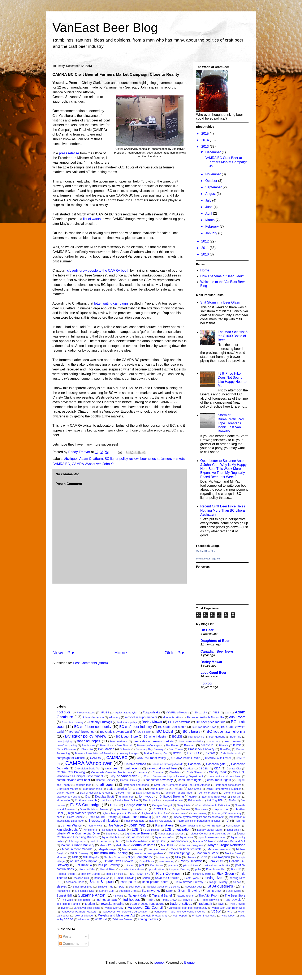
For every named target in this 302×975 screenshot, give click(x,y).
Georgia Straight (162, 805)
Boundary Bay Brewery (150, 749)
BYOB (177, 753)
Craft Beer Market (67, 788)
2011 (205, 248)
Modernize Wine (208, 853)
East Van (236, 796)
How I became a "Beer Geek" (222, 276)
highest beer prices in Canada (119, 813)
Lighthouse (112, 833)
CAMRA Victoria (135, 764)
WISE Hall (101, 919)
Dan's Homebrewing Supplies (223, 788)
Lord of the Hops (100, 841)
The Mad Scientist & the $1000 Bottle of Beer (233, 336)
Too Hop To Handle (68, 903)
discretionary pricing (69, 796)
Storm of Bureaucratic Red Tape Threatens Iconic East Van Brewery (231, 423)
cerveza (142, 772)
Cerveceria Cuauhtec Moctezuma (111, 772)
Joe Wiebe (115, 825)
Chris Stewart (195, 772)
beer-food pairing (67, 745)
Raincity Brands (90, 873)
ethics (106, 800)
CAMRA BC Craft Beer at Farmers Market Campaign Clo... (225, 162)
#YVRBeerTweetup (177, 712)
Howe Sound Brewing (136, 817)
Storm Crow (214, 890)
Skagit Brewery (218, 882)
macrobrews (179, 841)
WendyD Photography (154, 915)
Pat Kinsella (84, 865)
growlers (160, 809)
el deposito (63, 800)
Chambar (158, 772)
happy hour (221, 809)
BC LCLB (164, 731)
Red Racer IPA (139, 873)
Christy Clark (217, 772)
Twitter (65, 907)
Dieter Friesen (232, 792)
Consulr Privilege (130, 780)
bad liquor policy (127, 722)
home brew (179, 813)
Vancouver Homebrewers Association (125, 911)
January (211, 233)
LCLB (122, 829)
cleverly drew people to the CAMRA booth (98, 270)
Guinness (201, 809)
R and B (236, 869)
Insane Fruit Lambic (160, 820)
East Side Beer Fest (214, 796)
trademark (205, 903)
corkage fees (83, 784)
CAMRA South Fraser (218, 758)
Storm (169, 890)
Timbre (150, 899)
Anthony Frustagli (100, 722)
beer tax (213, 741)
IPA (227, 820)
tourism (90, 903)
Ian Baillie (162, 817)
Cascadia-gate (216, 764)
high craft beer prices (82, 813)
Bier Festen (172, 745)
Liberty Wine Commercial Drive (78, 833)
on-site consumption (83, 861)
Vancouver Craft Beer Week (228, 907)
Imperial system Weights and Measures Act (198, 817)
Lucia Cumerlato (136, 841)
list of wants (92, 219)
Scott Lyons (191, 878)
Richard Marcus (201, 873)
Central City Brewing (71, 772)
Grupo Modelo (181, 809)
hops (59, 817)
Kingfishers (90, 829)
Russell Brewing (125, 878)
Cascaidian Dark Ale (86, 768)
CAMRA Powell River (185, 758)
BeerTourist (124, 745)
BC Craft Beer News (204, 727)
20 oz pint (201, 712)
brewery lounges (129, 753)
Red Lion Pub (114, 873)
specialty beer (193, 886)
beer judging (64, 741)
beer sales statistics (191, 741)
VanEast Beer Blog (105, 28)
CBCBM (203, 768)
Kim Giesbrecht (67, 829)
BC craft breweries (81, 731)
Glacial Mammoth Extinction (213, 805)
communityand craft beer (73, 780)
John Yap (109, 464)
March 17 (105, 845)
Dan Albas (175, 788)
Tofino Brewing (210, 899)
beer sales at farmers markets (162, 458)
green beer (121, 809)
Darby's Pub (123, 792)
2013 (205, 146)
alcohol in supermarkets (141, 717)
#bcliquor (71, 458)
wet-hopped (180, 915)
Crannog (138, 788)
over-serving (166, 861)
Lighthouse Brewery (138, 833)
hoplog (206, 683)
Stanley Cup (106, 890)
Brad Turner (176, 749)
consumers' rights (219, 780)
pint (141, 865)
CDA (217, 768)
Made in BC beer (203, 841)
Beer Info (235, 736)
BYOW (210, 753)
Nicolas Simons (113, 857)
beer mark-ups (119, 741)
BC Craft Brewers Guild (116, 731)
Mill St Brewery (79, 853)
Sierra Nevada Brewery (189, 882)
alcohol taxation (172, 717)
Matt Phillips (168, 845)
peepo (159, 962)
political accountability (217, 865)
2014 (205, 140)
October (211, 180)
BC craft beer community (92, 727)
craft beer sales (92, 788)
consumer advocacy (159, 780)
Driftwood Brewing (171, 796)
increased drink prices (103, 820)
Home (120, 652)
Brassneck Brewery (201, 749)
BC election (144, 731)
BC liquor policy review (121, 458)
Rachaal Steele (66, 873)
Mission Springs (179, 853)
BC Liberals (191, 731)
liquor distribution (112, 837)
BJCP (237, 745)
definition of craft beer (179, 792)
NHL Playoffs (91, 857)
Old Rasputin (221, 857)
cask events (133, 768)
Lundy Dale (158, 841)
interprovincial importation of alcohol (198, 820)
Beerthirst (106, 745)
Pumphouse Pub (216, 869)
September (214, 187)
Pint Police (156, 865)
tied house (84, 899)
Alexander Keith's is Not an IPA (205, 717)
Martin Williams (143, 845)
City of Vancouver (123, 776)
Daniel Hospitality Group (95, 792)
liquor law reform (165, 837)
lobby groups (77, 841)
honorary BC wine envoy (226, 813)
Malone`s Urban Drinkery (77, 845)
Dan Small (194, 788)
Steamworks (151, 890)
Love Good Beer (213, 672)
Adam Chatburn (91, 458)
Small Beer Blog (82, 886)
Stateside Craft (128, 890)
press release (69, 153)
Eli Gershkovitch (86, 800)
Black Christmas (66, 749)
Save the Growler (167, 878)
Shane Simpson (102, 882)
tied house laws (106, 899)
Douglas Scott (104, 796)
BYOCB (193, 753)
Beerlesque (88, 745)
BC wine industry (155, 736)
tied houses (131, 899)
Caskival (188, 768)
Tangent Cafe (137, 895)
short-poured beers (155, 882)
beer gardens (217, 736)
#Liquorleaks (151, 712)
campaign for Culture (71, 758)
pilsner (130, 865)
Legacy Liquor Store (209, 829)
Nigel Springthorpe (140, 857)
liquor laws (186, 837)
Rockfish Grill (81, 878)
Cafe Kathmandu (231, 753)
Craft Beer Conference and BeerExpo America (182, 784)
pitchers (173, 865)
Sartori (146, 878)
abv (227, 712)
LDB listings (152, 829)
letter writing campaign (111, 303)
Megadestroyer (107, 849)
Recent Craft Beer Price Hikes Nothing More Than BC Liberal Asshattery (223, 510)
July (208, 200)
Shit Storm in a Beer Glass (220, 302)
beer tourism (232, 741)
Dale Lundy (156, 788)
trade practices (181, 903)
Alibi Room (237, 717)
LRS (117, 841)
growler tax (140, 809)
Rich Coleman (169, 873)
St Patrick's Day (84, 890)
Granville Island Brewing (94, 809)
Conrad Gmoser (105, 780)
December (213, 152)
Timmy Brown (169, 899)
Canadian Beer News (217, 651)
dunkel (193, 796)
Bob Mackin (106, 749)
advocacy (114, 717)
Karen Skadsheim (190, 825)
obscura (191, 857)
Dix (87, 796)
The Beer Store (235, 895)
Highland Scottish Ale (155, 813)
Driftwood (146, 796)
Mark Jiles (122, 845)
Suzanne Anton (91, 895)
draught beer (126, 796)
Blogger (189, 962)
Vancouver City (114, 907)
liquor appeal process (171, 833)
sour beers (135, 886)
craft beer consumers (228, 784)
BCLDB (177, 736)
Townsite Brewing (112, 903)
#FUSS (104, 712)
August (211, 194)
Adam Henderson (93, 717)
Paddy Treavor (191, 861)
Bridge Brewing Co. (156, 753)
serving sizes (213, 878)
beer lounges (88, 741)
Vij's (229, 911)
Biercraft (189, 745)
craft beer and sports (136, 784)
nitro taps (164, 857)
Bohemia (125, 749)
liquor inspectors (139, 837)
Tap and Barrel (162, 895)
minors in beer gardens (148, 853)
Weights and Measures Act (116, 915)
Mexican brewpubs (219, 849)
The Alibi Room (209, 895)
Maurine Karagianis (191, 845)
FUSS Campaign (85, 805)
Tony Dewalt (232, 899)
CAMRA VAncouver (86, 464)
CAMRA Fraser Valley (151, 758)
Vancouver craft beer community (188, 907)
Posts (65, 936)
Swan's (119, 895)
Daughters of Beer (215, 641)
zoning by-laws (148, 919)
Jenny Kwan (96, 825)
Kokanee (107, 829)
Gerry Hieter (184, 805)
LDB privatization (177, 829)
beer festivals (196, 736)
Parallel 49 (215, 861)
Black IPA (87, 749)
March (210, 220)
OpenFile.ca (146, 861)
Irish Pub (240, 820)
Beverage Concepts (149, 745)
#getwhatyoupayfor (126, 712)
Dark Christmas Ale (148, 792)
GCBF (114, 805)
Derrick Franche (208, 792)
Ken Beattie (214, 825)
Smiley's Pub (105, 886)
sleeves (62, 886)
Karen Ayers (164, 825)
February (212, 226)
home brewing (198, 813)
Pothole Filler (87, 869)
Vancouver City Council (145, 907)
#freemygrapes (86, 712)
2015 (205, 133)
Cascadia (194, 764)
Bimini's (223, 745)
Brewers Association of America (94, 753)
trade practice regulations (147, 903)
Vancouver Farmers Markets (78, 911)
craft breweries (117, 788)
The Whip (67, 899)
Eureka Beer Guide (126, 800)
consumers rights (189, 780)
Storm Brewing (189, 890)
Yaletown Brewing (122, 919)
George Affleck (135, 805)
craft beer (105, 784)
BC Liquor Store (127, 736)
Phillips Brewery (109, 865)
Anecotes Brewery (72, 722)
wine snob (84, 919)
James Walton (71, 825)
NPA (178, 857)
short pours (128, 882)
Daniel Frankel (65, 792)
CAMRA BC (61, 464)
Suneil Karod (233, 890)
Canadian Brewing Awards (167, 764)
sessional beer (75, 882)
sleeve (237, 882)
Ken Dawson (233, 825)
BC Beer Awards (179, 722)
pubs (198, 869)
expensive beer (174, 800)
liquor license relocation (212, 837)
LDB (135, 829)
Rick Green (225, 873)
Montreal (62, 857)
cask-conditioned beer (162, 768)
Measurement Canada (77, 849)
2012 (205, 241)
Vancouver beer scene (86, 907)
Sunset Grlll (64, 895)
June (209, 207)
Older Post (175, 652)
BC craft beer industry (135, 727)
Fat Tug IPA (215, 800)
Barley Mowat (211, 662)
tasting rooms (185, 895)
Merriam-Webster (132, 849)
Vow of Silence (84, 915)
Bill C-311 (207, 745)
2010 (205, 254)
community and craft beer (225, 776)
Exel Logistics (151, 800)
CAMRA (95, 758)
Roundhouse (101, 878)
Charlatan (175, 772)
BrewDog (225, 749)
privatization (156, 869)
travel (221, 903)
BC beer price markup (210, 722)
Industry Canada (134, 820)
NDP (75, 857)
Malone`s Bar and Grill (232, 841)
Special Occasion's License (163, 886)
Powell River (107, 869)
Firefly (232, 800)
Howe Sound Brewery (102, 817)
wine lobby (227, 915)
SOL (121, 886)
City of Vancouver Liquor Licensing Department (173, 776)
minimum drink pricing (111, 853)
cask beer (111, 768)
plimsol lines (190, 865)
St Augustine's (220, 886)
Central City (233, 768)
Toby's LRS (189, 899)
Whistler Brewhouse (204, 915)
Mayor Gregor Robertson (226, 845)
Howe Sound (75, 817)
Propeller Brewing (179, 869)
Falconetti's (195, 800)
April (209, 213)
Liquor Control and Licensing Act (211, 833)
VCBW (215, 911)
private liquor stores (132, 869)
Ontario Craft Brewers (118, 861)
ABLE (216, 712)
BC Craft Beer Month (172, 727)
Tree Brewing (237, 903)
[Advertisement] (119, 616)
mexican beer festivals (186, 849)
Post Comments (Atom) (90, 663)
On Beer (206, 630)
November (213, 174)
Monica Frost (233, 853)
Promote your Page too (208, 558)
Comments (69, 943)
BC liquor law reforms (226, 731)
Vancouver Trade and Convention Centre (179, 911)
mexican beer (156, 849)
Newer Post (64, 652)
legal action (234, 829)
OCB (204, 857)
